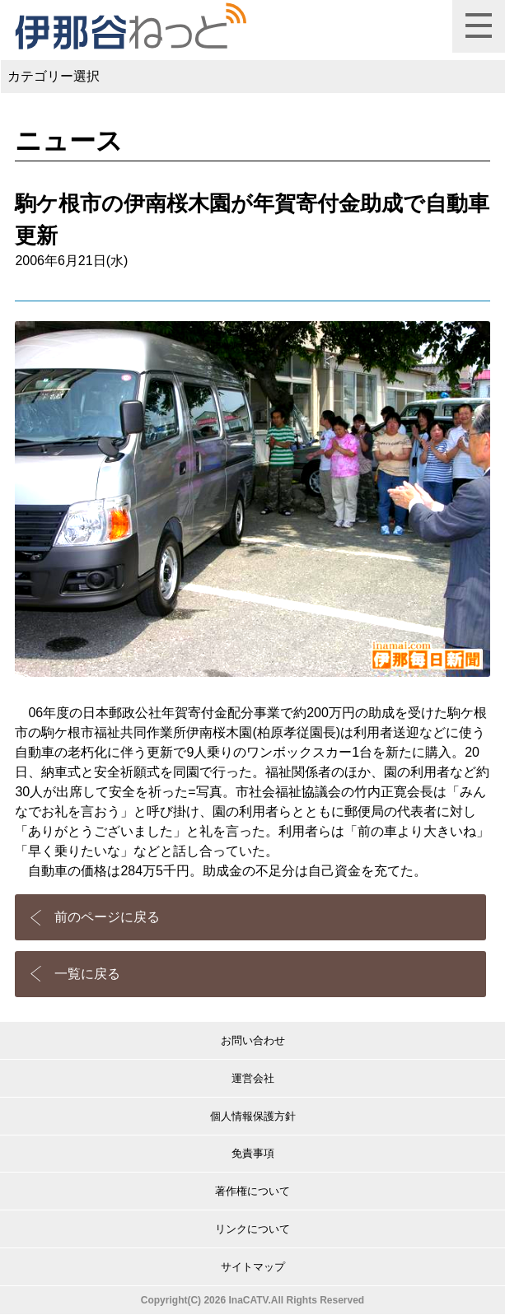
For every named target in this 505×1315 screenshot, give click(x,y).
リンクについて (252, 1229)
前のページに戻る (107, 917)
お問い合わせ (253, 1040)
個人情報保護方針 (253, 1116)
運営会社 (252, 1078)
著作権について (252, 1191)
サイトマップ (253, 1267)
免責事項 (252, 1153)
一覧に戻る (87, 974)
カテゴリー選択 (53, 76)
